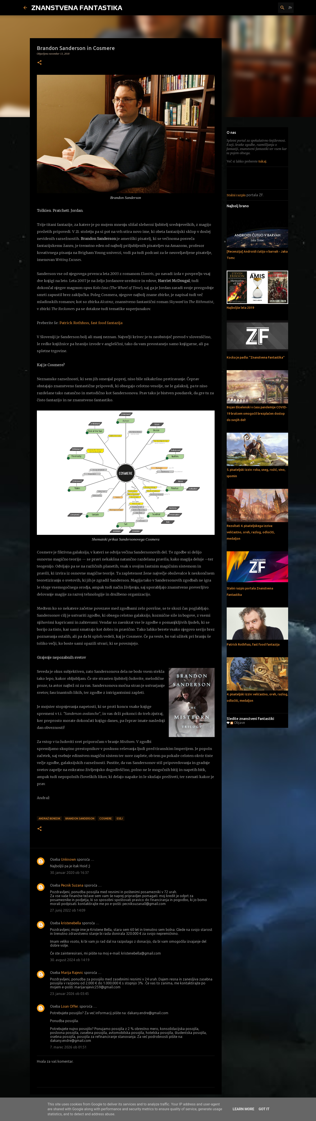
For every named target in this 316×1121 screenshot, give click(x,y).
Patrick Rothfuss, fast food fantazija (90, 323)
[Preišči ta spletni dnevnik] (271, 7)
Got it (264, 1109)
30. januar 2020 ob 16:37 (69, 873)
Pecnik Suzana (72, 885)
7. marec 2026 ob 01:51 (68, 1047)
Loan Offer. (70, 1006)
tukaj (262, 161)
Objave (237, 723)
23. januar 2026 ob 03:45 (69, 994)
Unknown (68, 859)
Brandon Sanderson (79, 818)
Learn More (243, 1109)
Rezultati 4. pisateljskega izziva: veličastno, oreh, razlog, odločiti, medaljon (251, 532)
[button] (39, 63)
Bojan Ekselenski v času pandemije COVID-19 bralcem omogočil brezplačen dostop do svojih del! (257, 413)
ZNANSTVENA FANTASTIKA (76, 8)
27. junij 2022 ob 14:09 (67, 910)
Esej (120, 818)
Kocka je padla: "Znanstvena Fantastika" (256, 357)
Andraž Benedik (49, 818)
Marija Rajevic (72, 973)
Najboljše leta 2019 (240, 307)
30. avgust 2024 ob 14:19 (70, 960)
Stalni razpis (236, 195)
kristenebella (71, 923)
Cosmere (105, 818)
